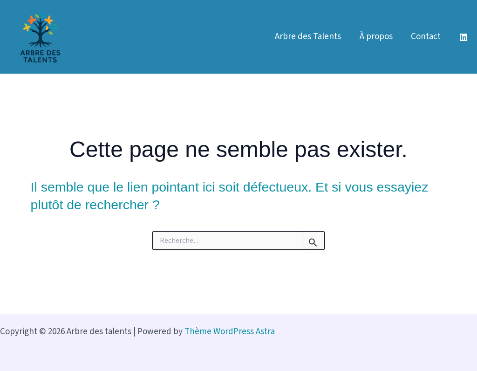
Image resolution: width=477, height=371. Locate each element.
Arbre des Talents (310, 36)
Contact (426, 36)
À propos (377, 36)
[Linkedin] (463, 37)
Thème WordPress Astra (229, 331)
